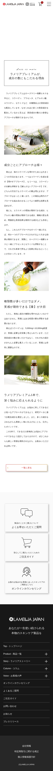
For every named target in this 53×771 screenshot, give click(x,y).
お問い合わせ (10, 706)
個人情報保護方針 (26, 757)
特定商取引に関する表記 (26, 751)
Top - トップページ (12, 646)
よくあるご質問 (11, 691)
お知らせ (7, 714)
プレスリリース (11, 721)
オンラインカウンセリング (16, 683)
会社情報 (26, 746)
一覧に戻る (26, 468)
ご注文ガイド (10, 698)
